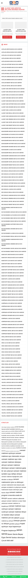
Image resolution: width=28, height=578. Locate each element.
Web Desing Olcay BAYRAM (14, 554)
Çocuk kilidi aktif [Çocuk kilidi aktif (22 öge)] (7, 540)
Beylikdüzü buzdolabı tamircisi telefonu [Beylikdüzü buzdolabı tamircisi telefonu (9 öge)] (12, 451)
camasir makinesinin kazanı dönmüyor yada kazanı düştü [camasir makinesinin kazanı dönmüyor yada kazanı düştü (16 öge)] (13, 490)
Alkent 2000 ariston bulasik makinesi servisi (21, 31)
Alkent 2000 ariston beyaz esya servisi (7, 31)
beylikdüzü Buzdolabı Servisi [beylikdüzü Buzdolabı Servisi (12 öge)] (17, 446)
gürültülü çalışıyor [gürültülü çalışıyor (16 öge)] (14, 524)
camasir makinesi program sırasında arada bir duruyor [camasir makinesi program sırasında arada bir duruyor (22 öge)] (11, 495)
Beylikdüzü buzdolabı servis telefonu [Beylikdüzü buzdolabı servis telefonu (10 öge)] (8, 448)
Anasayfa (3, 11)
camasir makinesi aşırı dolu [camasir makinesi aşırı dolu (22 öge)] (11, 459)
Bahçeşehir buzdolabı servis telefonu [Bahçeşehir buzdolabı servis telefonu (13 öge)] (10, 441)
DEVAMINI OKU (7, 37)
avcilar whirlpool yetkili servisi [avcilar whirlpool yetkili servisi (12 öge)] (18, 431)
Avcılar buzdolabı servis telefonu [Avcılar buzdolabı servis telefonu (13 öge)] (9, 433)
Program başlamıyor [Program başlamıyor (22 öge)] (8, 530)
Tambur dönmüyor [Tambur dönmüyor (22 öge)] (18, 537)
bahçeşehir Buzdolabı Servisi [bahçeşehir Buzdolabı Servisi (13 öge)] (13, 439)
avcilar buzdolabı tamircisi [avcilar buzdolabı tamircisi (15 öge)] (12, 429)
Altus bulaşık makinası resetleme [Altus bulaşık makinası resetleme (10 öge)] (7, 427)
